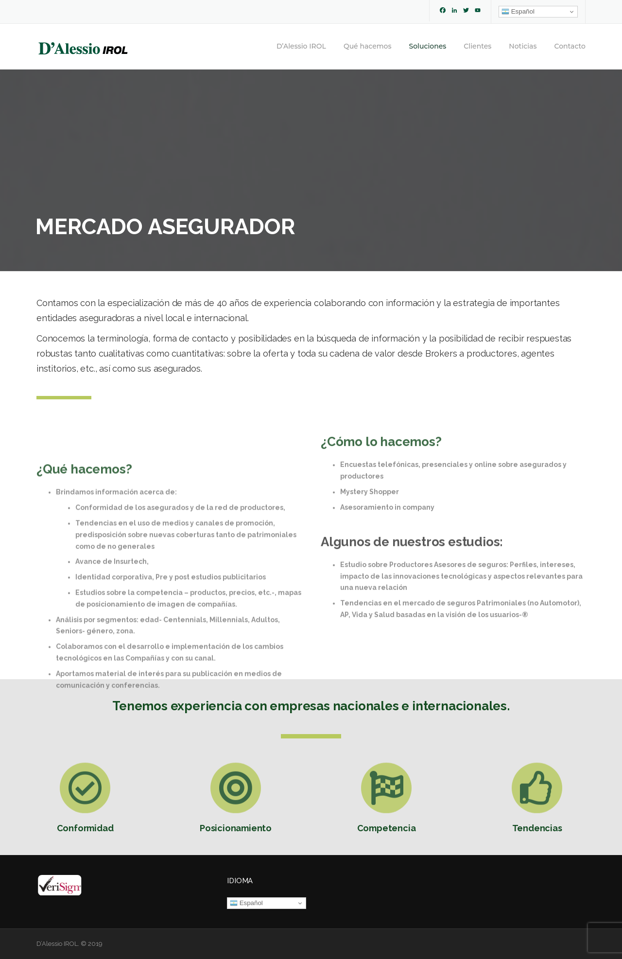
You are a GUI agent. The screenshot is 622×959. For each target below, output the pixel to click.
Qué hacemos (368, 46)
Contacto (570, 46)
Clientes (477, 46)
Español (518, 12)
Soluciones (428, 46)
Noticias (522, 46)
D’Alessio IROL (301, 46)
